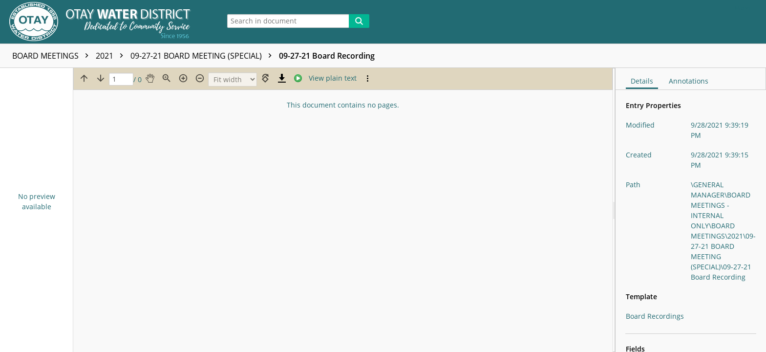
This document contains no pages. (343, 105)
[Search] (359, 21)
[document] (691, 210)
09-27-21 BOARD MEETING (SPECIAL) (203, 55)
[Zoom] (232, 79)
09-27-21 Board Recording (327, 55)
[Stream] (298, 78)
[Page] (121, 79)
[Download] (282, 78)
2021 (112, 55)
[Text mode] (333, 78)
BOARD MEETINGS (52, 55)
